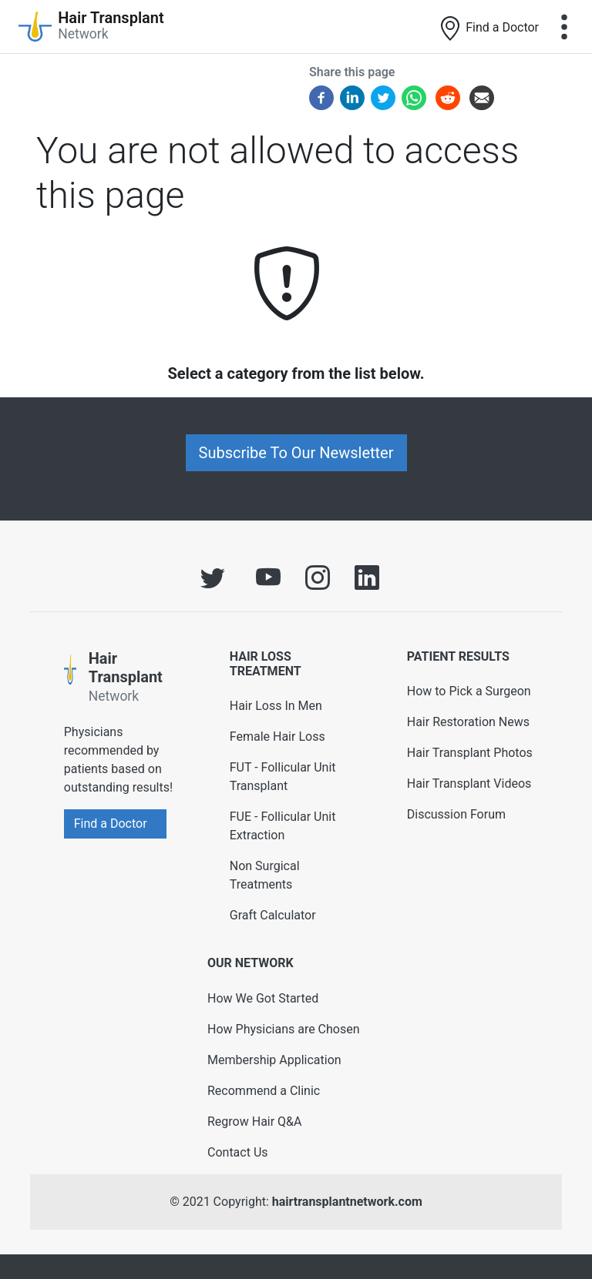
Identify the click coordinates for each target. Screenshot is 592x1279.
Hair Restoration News (468, 722)
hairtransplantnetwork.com (347, 1201)
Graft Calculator (273, 915)
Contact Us (237, 1152)
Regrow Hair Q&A (254, 1121)
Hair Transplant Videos (469, 783)
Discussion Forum (456, 814)
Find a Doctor (488, 28)
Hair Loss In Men (276, 705)
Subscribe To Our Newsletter (296, 453)
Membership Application (274, 1060)
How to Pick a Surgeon (469, 691)
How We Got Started (262, 998)
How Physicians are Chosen (283, 1029)
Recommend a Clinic (263, 1090)
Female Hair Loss (277, 736)
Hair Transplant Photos (470, 752)
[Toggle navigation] (564, 27)
